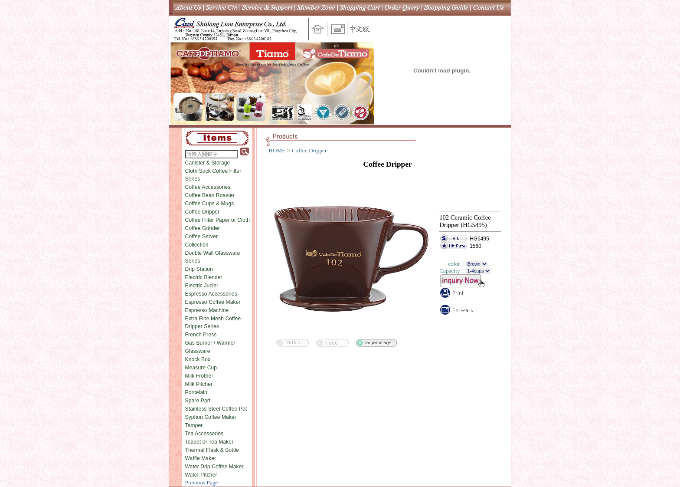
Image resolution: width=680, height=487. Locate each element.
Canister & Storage (207, 163)
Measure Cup (201, 368)
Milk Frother (199, 376)
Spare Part (198, 401)
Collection (197, 245)
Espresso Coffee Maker (213, 302)
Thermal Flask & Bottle (212, 450)
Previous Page (201, 482)
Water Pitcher (201, 475)
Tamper (194, 425)
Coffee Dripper (202, 212)
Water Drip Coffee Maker (214, 467)
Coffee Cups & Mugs (209, 204)
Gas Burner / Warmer (210, 343)
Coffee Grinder (202, 228)
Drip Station (199, 269)
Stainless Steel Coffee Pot (216, 409)
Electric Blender (203, 277)
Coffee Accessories (208, 187)
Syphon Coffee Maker (210, 417)
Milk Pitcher (199, 384)
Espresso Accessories (211, 294)
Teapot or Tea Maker (209, 442)
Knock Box (198, 359)
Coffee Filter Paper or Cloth (217, 220)
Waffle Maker (200, 458)
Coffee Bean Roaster (210, 195)
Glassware (197, 351)
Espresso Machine (207, 310)
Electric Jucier (202, 286)
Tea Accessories (204, 434)
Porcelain (196, 392)
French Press (201, 335)
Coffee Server (201, 237)
